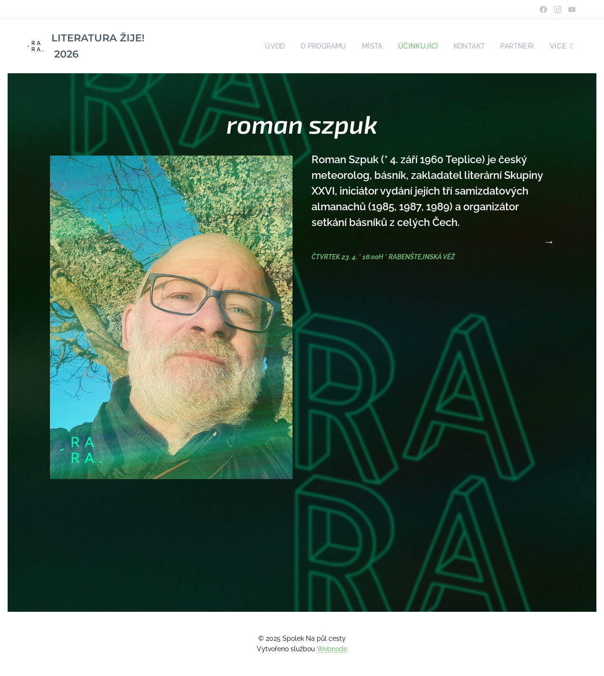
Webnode (332, 649)
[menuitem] (269, 46)
